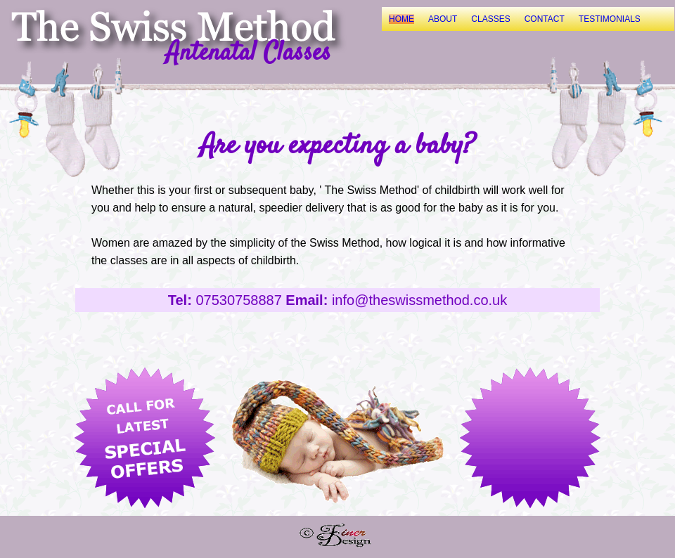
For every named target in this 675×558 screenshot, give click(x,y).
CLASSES (490, 19)
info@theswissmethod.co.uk (419, 300)
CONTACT (545, 19)
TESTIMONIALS (610, 19)
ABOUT (442, 19)
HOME (401, 19)
